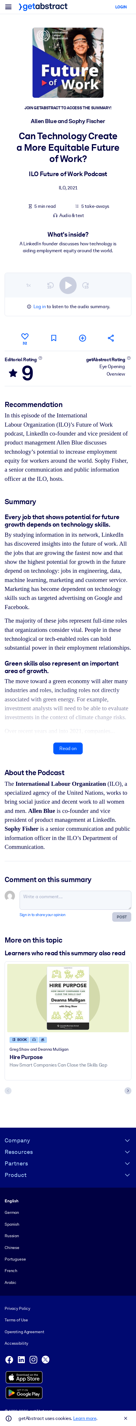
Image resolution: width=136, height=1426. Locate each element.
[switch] (68, 285)
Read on (67, 748)
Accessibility (16, 1343)
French (11, 1270)
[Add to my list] (82, 338)
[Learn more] (40, 358)
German (12, 1212)
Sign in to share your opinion (42, 915)
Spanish (12, 1224)
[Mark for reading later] (53, 338)
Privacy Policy (17, 1308)
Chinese (12, 1247)
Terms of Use (16, 1320)
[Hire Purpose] (68, 998)
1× (28, 285)
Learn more (84, 1418)
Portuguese (15, 1259)
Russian (12, 1235)
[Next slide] (127, 1090)
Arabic (10, 1282)
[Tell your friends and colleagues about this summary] (111, 338)
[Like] (25, 338)
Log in (39, 306)
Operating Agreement (24, 1331)
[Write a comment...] (75, 900)
